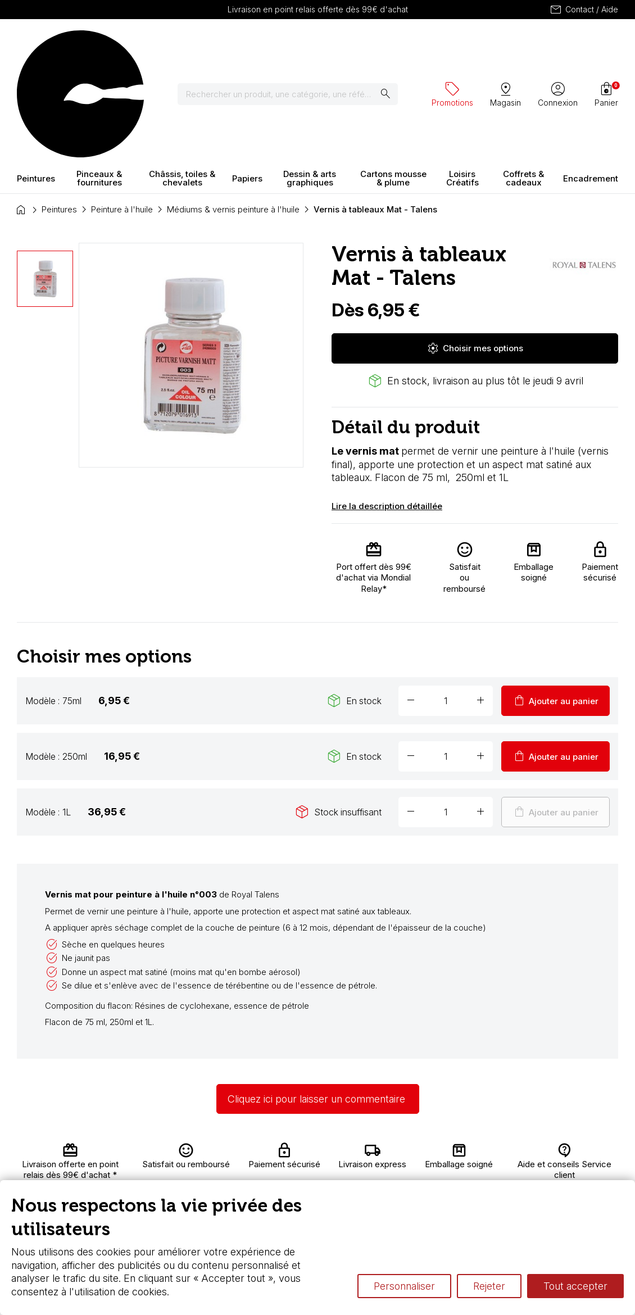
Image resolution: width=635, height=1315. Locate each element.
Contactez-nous (582, 1161)
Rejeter (489, 1286)
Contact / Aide (583, 9)
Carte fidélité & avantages (331, 1158)
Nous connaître (231, 1174)
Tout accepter (575, 1286)
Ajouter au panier (555, 602)
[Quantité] (445, 602)
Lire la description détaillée (387, 407)
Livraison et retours (224, 1158)
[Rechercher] (295, 45)
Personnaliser (404, 1286)
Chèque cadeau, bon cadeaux (335, 1180)
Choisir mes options (475, 249)
